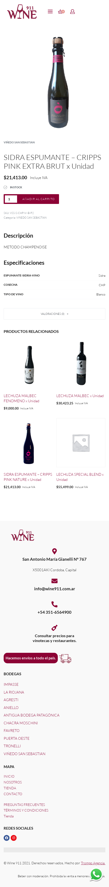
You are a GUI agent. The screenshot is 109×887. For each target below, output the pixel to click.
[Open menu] (50, 11)
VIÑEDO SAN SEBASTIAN (19, 142)
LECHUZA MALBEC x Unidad (80, 395)
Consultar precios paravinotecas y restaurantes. (55, 638)
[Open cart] (61, 11)
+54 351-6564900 (54, 612)
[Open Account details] (73, 11)
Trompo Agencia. (93, 863)
